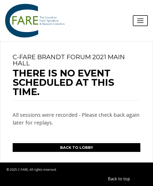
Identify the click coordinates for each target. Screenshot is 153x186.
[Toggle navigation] (140, 20)
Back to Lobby (76, 147)
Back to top (119, 179)
